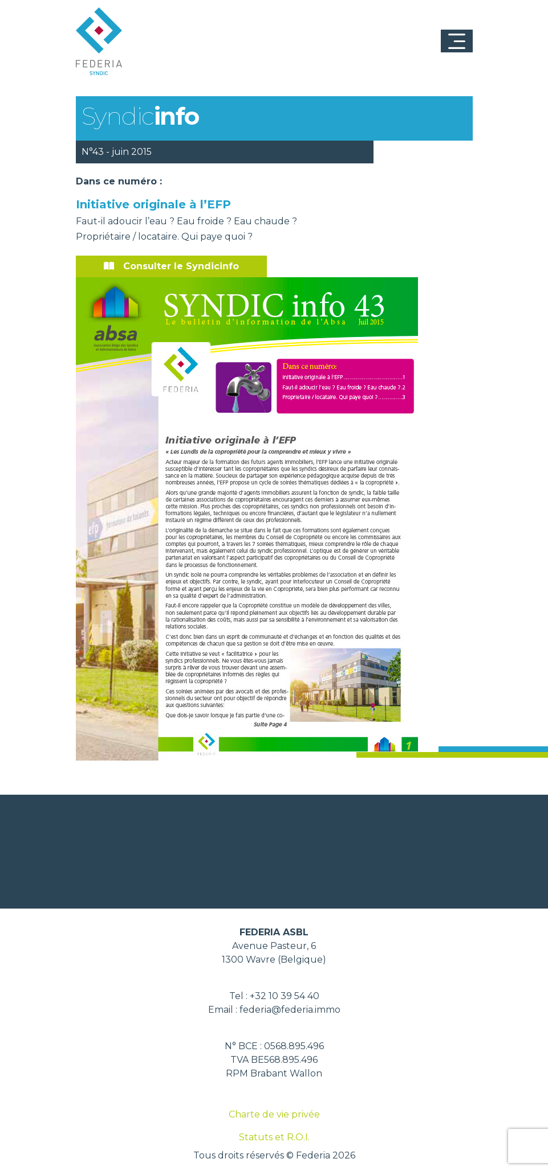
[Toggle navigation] (457, 41)
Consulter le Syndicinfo (171, 266)
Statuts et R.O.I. (274, 1137)
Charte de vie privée (274, 1114)
